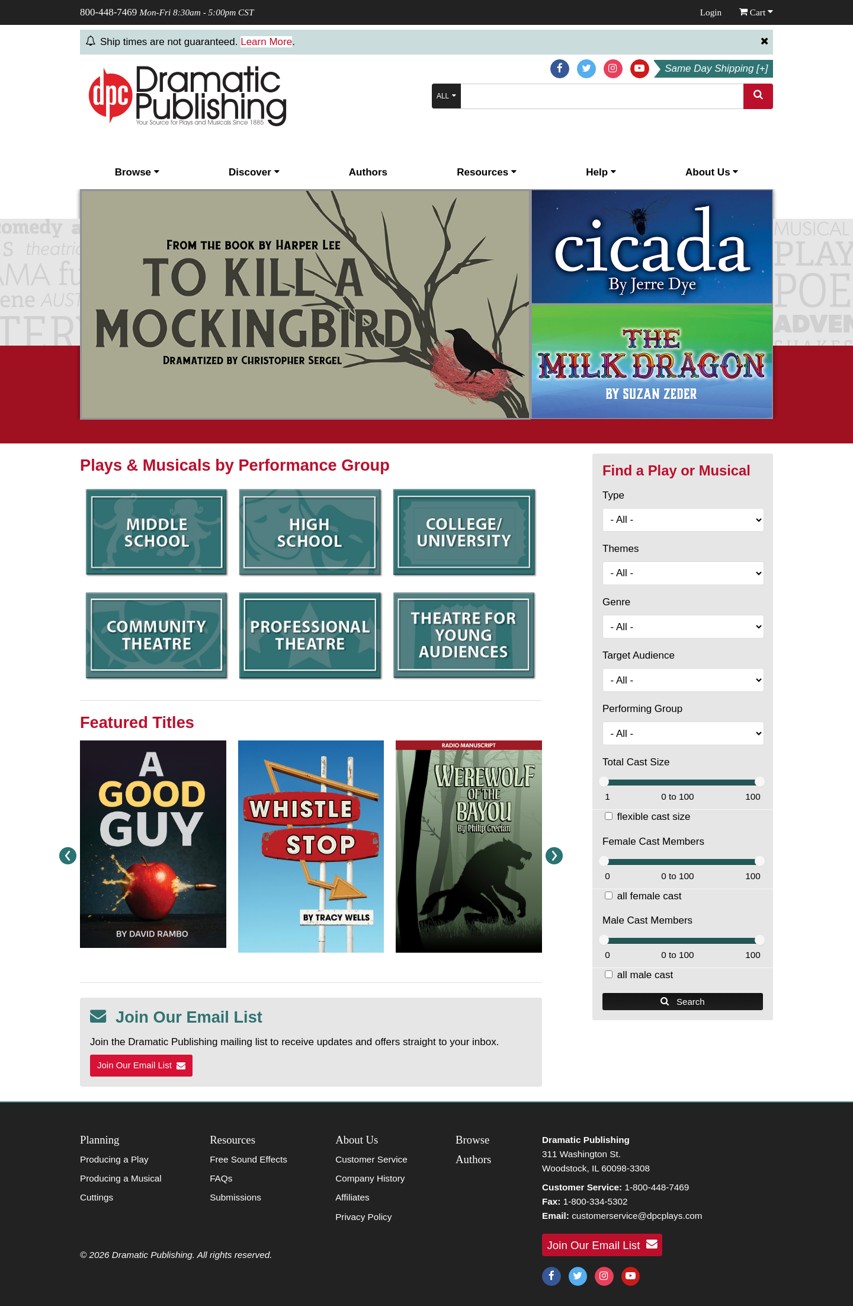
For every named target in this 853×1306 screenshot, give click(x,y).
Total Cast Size (635, 762)
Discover (254, 172)
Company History (370, 1178)
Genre (616, 602)
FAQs (221, 1178)
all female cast (649, 896)
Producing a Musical (121, 1178)
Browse (137, 172)
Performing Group (642, 708)
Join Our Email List (141, 1065)
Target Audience (638, 655)
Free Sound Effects (248, 1159)
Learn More (266, 41)
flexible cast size (654, 816)
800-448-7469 (108, 12)
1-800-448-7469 (656, 1187)
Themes (620, 548)
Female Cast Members (653, 841)
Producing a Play (114, 1159)
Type (613, 495)
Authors (368, 172)
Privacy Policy (363, 1217)
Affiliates (352, 1197)
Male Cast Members (647, 920)
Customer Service (371, 1159)
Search (682, 1002)
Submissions (235, 1197)
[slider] (604, 782)
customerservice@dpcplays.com (637, 1216)
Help (601, 172)
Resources (487, 172)
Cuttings (96, 1197)
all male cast (645, 975)
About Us (711, 172)
